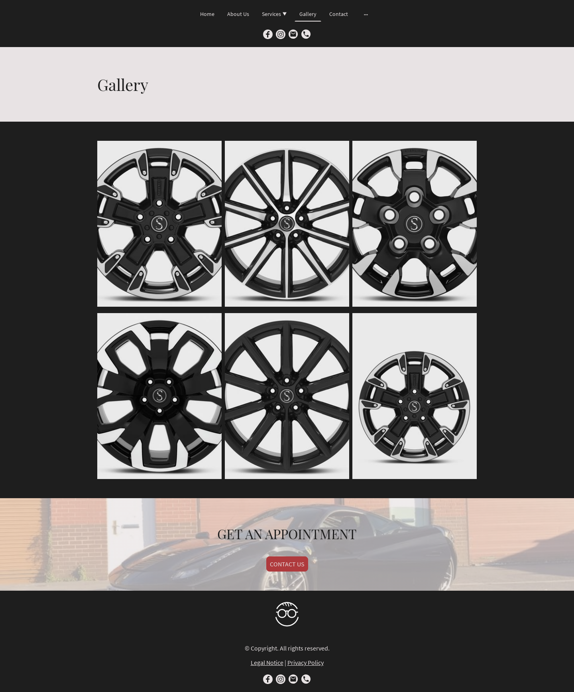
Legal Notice (267, 662)
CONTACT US (287, 564)
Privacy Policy (305, 662)
